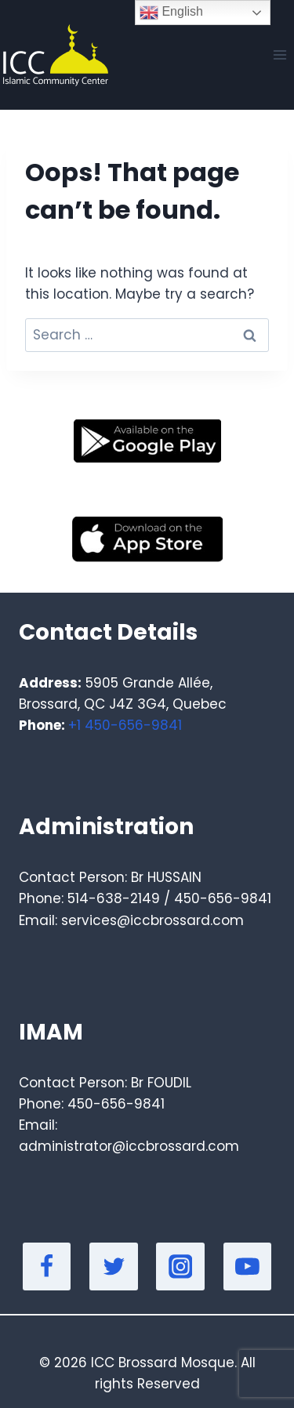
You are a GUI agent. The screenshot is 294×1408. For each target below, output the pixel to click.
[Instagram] (180, 1267)
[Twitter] (113, 1267)
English (171, 12)
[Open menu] (279, 54)
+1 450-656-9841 (125, 725)
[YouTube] (247, 1267)
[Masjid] (54, 55)
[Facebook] (47, 1267)
